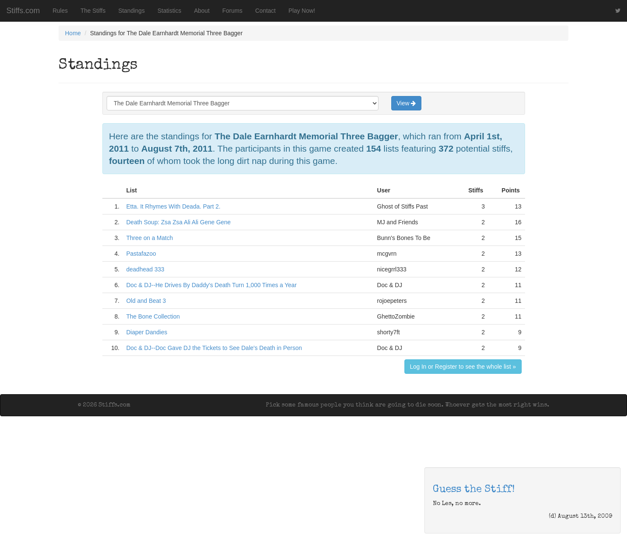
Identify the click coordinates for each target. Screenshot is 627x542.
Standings (131, 10)
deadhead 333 (145, 269)
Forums (232, 10)
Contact (265, 10)
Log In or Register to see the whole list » (463, 366)
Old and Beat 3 (146, 300)
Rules (60, 10)
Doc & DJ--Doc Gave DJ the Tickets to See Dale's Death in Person (214, 347)
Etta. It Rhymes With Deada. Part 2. (173, 206)
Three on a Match (149, 237)
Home (73, 33)
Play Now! (301, 10)
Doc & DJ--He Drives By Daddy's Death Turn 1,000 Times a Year (211, 285)
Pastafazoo (141, 253)
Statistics (169, 10)
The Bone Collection (153, 316)
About (202, 10)
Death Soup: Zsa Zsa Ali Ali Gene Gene (178, 222)
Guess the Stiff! (474, 490)
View (406, 103)
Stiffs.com (23, 10)
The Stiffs (93, 10)
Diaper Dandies (146, 332)
